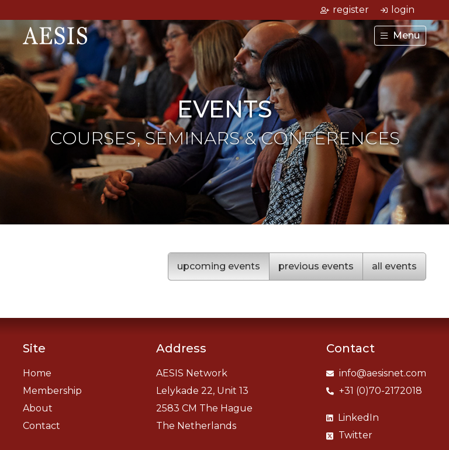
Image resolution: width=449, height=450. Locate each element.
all (394, 266)
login (398, 9)
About (38, 408)
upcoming (218, 266)
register (344, 9)
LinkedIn (352, 417)
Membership (52, 390)
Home (37, 373)
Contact (41, 425)
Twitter (349, 435)
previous (316, 266)
